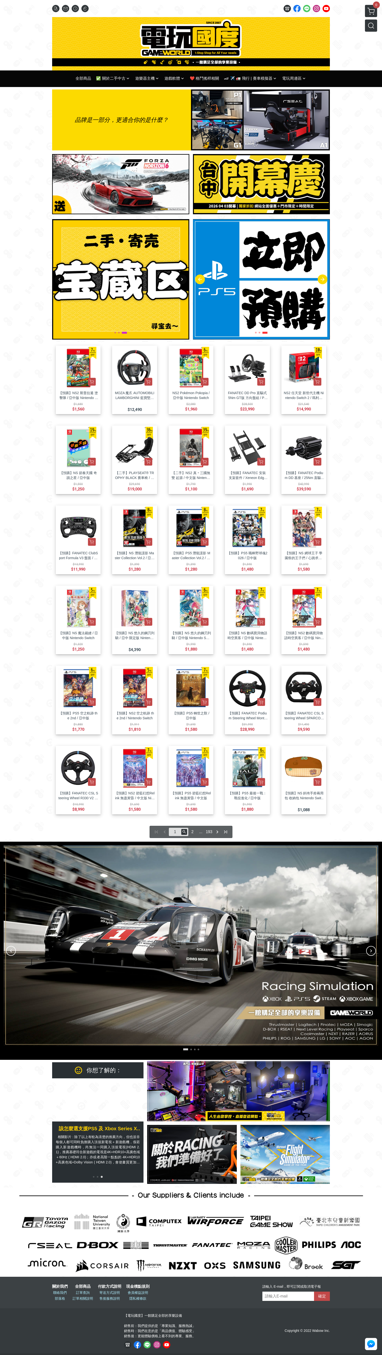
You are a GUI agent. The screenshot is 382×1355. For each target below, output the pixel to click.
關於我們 (60, 1286)
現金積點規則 (138, 1286)
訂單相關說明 (83, 1298)
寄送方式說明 (109, 1292)
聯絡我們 (60, 1292)
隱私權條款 (137, 1298)
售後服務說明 (109, 1298)
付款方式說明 (109, 1286)
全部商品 (83, 1286)
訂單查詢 (83, 1292)
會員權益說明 (138, 1292)
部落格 (60, 1298)
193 (209, 832)
